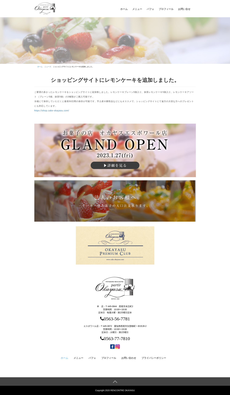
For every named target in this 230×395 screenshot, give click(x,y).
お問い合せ (184, 9)
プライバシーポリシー (154, 358)
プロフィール (166, 9)
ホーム (124, 9)
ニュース (47, 67)
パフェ (150, 9)
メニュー (137, 9)
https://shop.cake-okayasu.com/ (51, 110)
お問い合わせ (128, 358)
